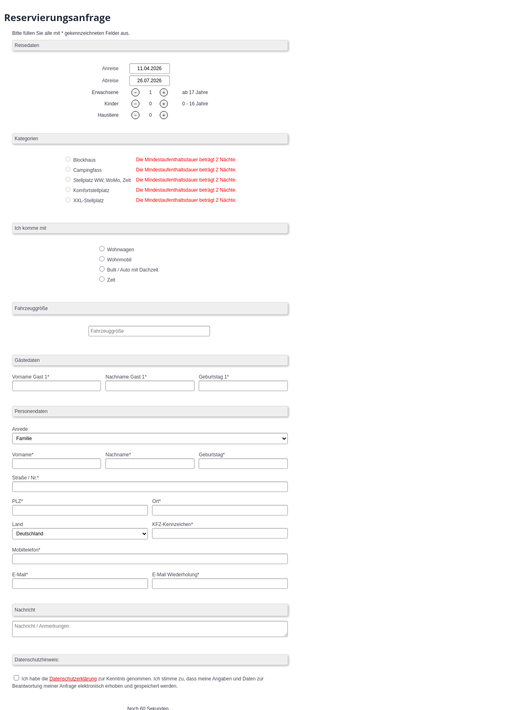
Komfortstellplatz (91, 190)
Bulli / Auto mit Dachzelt (128, 270)
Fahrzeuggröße (31, 308)
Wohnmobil (115, 260)
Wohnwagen (116, 249)
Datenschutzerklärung (73, 679)
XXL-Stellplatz (88, 200)
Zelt (107, 280)
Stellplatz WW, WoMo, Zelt (102, 180)
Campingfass (87, 170)
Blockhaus (84, 160)
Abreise (110, 80)
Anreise (110, 68)
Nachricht (25, 610)
